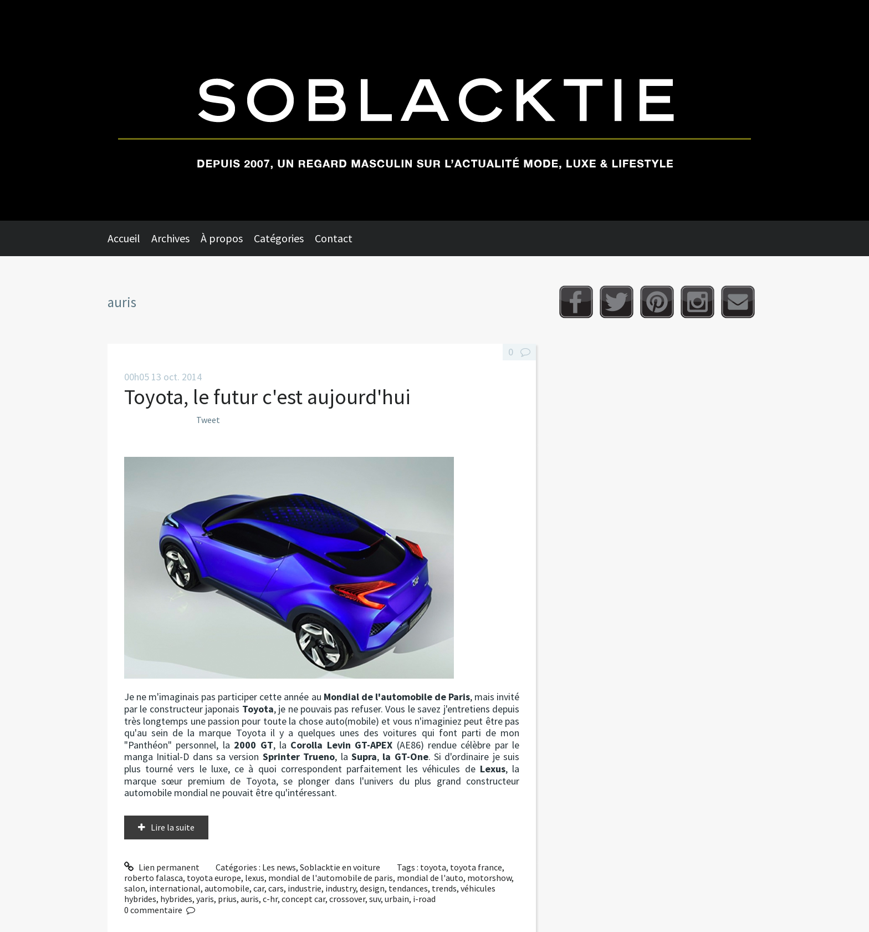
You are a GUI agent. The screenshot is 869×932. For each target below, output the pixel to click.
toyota (433, 867)
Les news (279, 867)
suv (375, 898)
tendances (408, 888)
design (372, 888)
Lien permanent (162, 867)
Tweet (208, 419)
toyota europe (214, 877)
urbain (397, 898)
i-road (424, 898)
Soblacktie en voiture (340, 867)
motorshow (489, 877)
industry (340, 888)
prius (227, 898)
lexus (254, 877)
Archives (170, 238)
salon (134, 888)
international (175, 888)
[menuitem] (129, 238)
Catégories (279, 238)
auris (250, 898)
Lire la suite (173, 827)
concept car (303, 898)
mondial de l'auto (430, 877)
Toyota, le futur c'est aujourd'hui (267, 397)
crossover (347, 898)
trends (444, 888)
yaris (205, 898)
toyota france (476, 867)
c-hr (270, 898)
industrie (304, 888)
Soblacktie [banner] (434, 110)
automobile (227, 888)
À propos (222, 238)
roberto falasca (153, 877)
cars (276, 888)
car (258, 888)
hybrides (176, 898)
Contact (333, 238)
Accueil (124, 238)
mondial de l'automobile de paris (330, 877)
